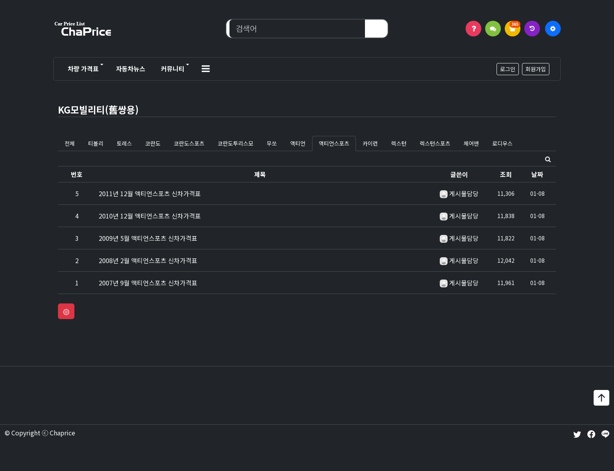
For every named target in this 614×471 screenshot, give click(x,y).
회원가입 (536, 69)
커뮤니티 (172, 68)
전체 (70, 143)
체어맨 (471, 143)
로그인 (507, 69)
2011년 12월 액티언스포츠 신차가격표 (150, 193)
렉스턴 (398, 143)
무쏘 (272, 143)
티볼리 (95, 143)
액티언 (297, 143)
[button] (206, 69)
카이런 (370, 143)
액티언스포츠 (334, 143)
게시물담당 (464, 193)
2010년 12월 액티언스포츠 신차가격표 (150, 215)
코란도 (153, 143)
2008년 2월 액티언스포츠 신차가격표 (148, 260)
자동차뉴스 (130, 68)
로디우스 (502, 143)
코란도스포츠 (189, 143)
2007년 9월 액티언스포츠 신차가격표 (148, 282)
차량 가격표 (83, 68)
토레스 (124, 143)
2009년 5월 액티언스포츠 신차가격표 (148, 238)
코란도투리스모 (235, 143)
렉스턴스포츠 (435, 143)
